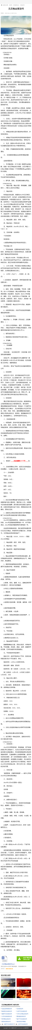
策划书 (22, 5)
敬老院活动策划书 (7, 1011)
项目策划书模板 (21, 1021)
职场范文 (16, 5)
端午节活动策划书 (22, 1019)
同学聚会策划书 (6, 1019)
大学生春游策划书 (7, 1016)
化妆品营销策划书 (7, 1008)
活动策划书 (20, 1008)
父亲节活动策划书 (22, 1011)
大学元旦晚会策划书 (22, 1014)
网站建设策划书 (21, 1016)
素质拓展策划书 (6, 1021)
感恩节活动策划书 (7, 1014)
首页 (10, 5)
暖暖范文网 (14, 1028)
